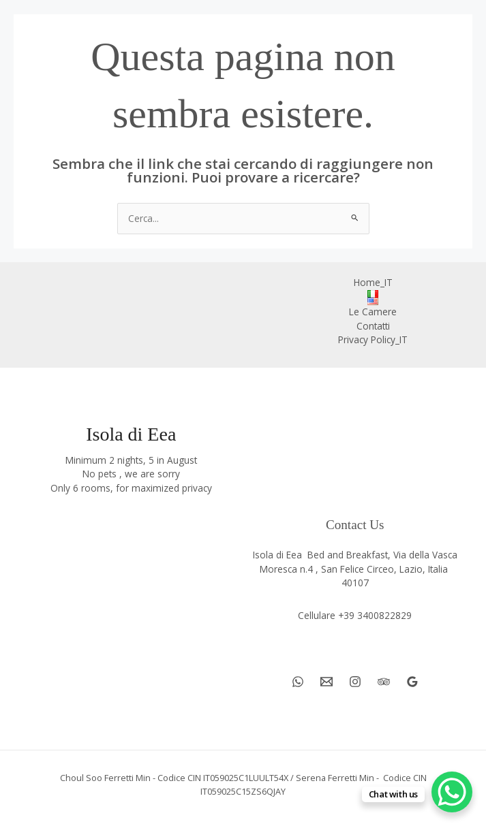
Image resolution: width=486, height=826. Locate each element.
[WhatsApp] (298, 682)
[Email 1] (326, 682)
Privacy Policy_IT (373, 339)
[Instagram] (355, 682)
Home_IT (373, 282)
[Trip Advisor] (384, 682)
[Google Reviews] (412, 682)
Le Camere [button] (373, 311)
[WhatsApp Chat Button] (451, 792)
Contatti (373, 325)
